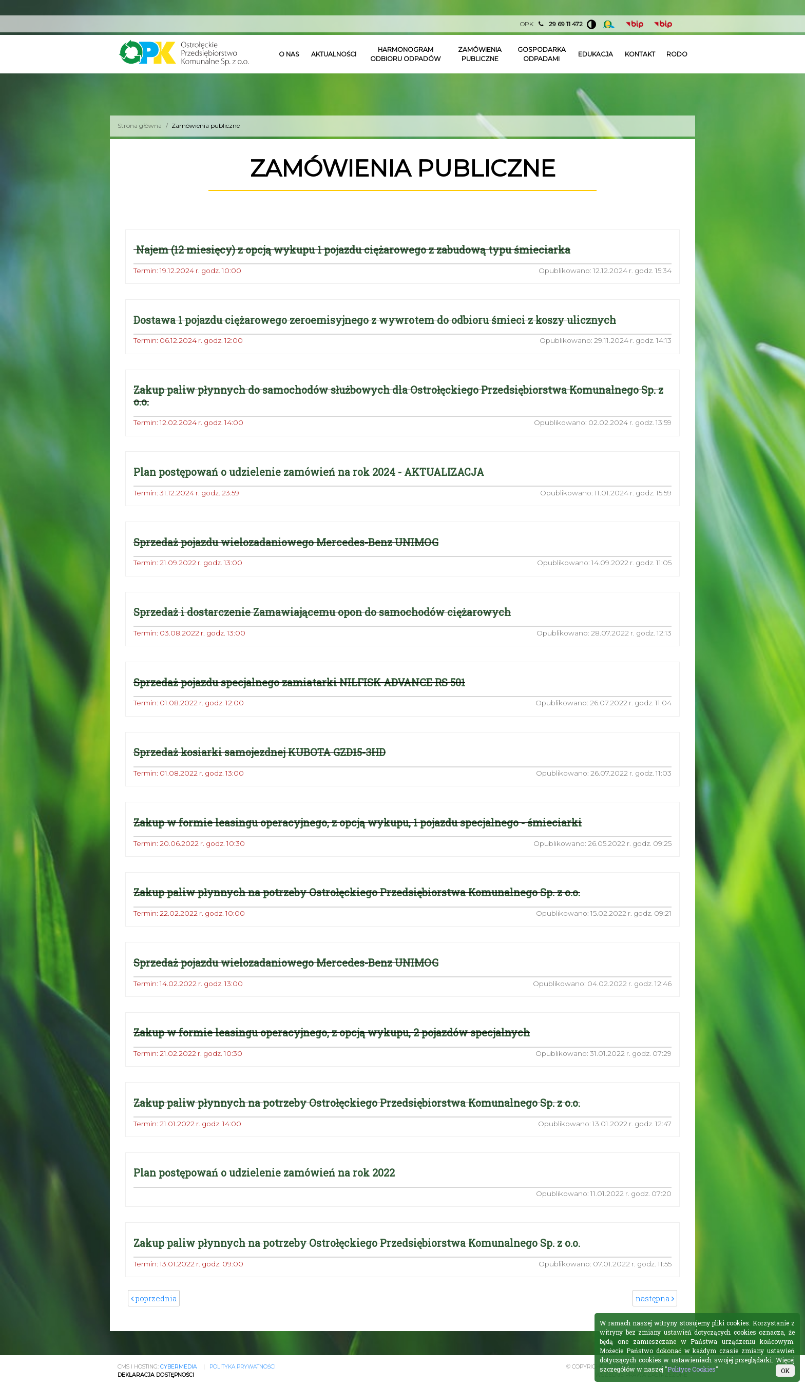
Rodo (676, 54)
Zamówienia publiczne (480, 54)
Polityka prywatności (242, 1366)
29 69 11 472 (566, 24)
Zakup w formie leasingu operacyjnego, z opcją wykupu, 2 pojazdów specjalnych (331, 1033)
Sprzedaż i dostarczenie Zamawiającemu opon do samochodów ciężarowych (322, 612)
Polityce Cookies (691, 1369)
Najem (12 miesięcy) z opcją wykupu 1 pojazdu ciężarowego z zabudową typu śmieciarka (351, 249)
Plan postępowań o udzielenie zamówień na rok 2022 (264, 1173)
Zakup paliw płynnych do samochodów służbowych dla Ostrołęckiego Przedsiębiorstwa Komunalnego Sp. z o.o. (398, 395)
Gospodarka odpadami (541, 54)
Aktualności (333, 54)
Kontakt (640, 54)
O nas (289, 54)
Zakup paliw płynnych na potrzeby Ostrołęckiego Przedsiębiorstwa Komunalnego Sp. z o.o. (356, 893)
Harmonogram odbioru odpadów (405, 54)
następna (654, 1299)
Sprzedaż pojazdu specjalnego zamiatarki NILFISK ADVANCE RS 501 (299, 682)
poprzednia (154, 1299)
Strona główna (140, 125)
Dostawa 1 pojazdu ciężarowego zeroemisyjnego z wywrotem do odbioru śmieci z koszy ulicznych (374, 320)
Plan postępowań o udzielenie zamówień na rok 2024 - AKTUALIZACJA (308, 472)
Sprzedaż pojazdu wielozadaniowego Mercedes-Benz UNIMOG (285, 542)
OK (785, 1370)
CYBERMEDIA (178, 1366)
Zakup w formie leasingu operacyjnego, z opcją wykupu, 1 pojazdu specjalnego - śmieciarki (357, 823)
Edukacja (595, 54)
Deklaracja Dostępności (156, 1375)
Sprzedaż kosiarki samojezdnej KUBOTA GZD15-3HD (259, 752)
